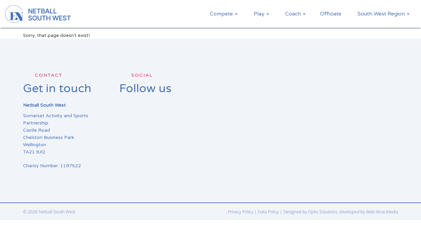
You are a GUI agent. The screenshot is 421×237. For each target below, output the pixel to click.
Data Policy (268, 212)
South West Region (383, 14)
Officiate (330, 14)
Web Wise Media (382, 212)
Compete (223, 14)
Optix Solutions (322, 212)
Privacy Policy (240, 212)
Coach (295, 14)
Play (261, 14)
